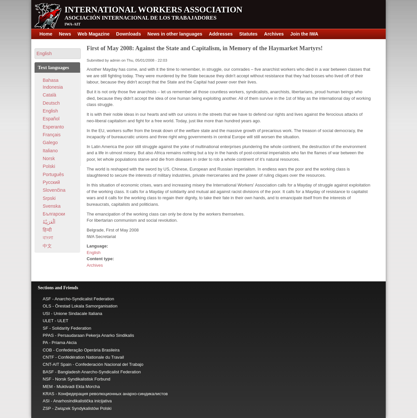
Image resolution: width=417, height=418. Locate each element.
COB (47, 350)
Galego (50, 142)
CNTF (48, 357)
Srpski (49, 198)
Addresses (221, 34)
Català (49, 94)
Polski (49, 166)
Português (53, 174)
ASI (46, 400)
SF (45, 328)
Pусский (51, 182)
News (65, 34)
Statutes (248, 34)
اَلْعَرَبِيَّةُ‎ (49, 222)
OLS (47, 306)
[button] (58, 53)
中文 (47, 245)
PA (45, 342)
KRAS (48, 393)
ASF (47, 298)
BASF (48, 371)
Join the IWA (304, 34)
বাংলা (48, 237)
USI (46, 313)
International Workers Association (153, 9)
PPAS (48, 335)
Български (54, 213)
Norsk (49, 158)
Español (51, 118)
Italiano (50, 150)
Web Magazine (93, 34)
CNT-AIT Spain (57, 364)
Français (52, 134)
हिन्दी (47, 229)
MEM (48, 386)
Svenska (52, 206)
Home (45, 34)
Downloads (128, 34)
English (94, 252)
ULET (48, 320)
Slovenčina (54, 190)
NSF (47, 379)
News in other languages (175, 34)
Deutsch (51, 103)
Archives (274, 34)
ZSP (47, 408)
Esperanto (53, 126)
